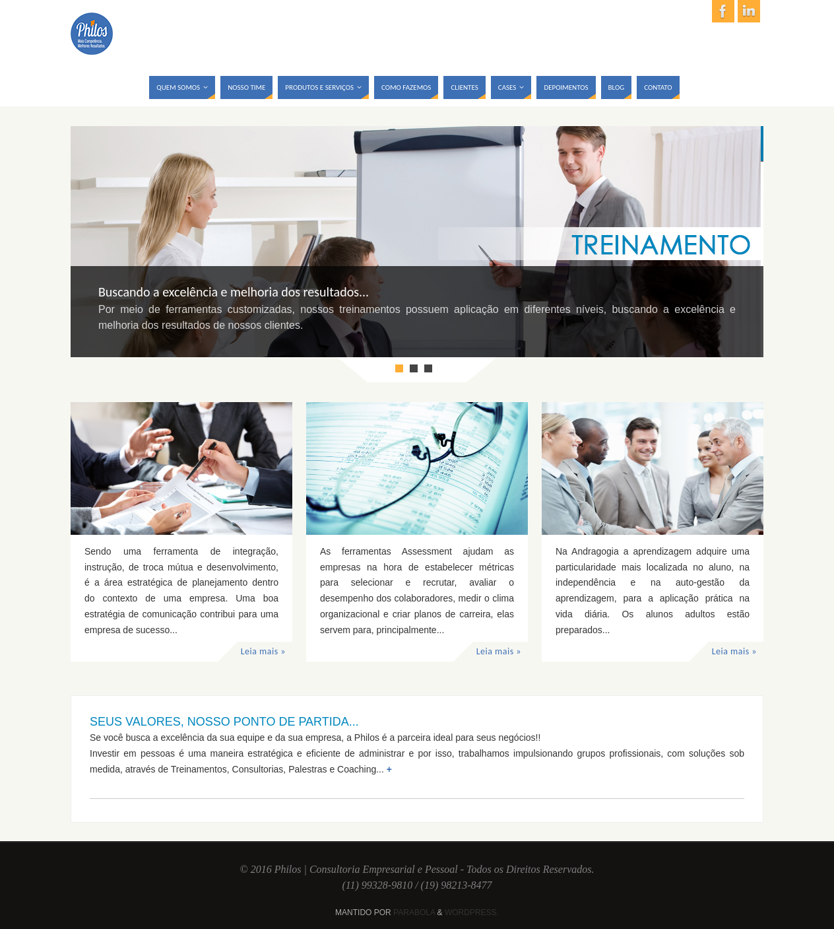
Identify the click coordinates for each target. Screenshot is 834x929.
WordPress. (472, 912)
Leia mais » (263, 651)
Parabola (414, 912)
